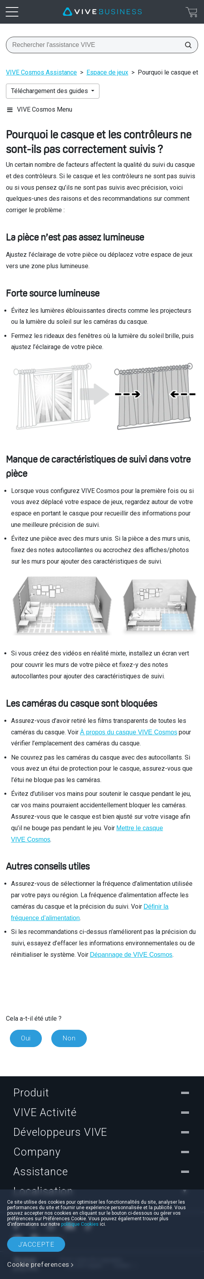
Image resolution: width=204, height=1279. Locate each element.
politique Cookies (80, 1224)
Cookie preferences (38, 1264)
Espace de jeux (107, 72)
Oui (26, 1038)
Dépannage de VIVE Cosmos (131, 954)
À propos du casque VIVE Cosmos (128, 732)
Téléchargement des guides (50, 91)
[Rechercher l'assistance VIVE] (186, 45)
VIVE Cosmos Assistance (41, 72)
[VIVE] (102, 12)
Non (69, 1038)
